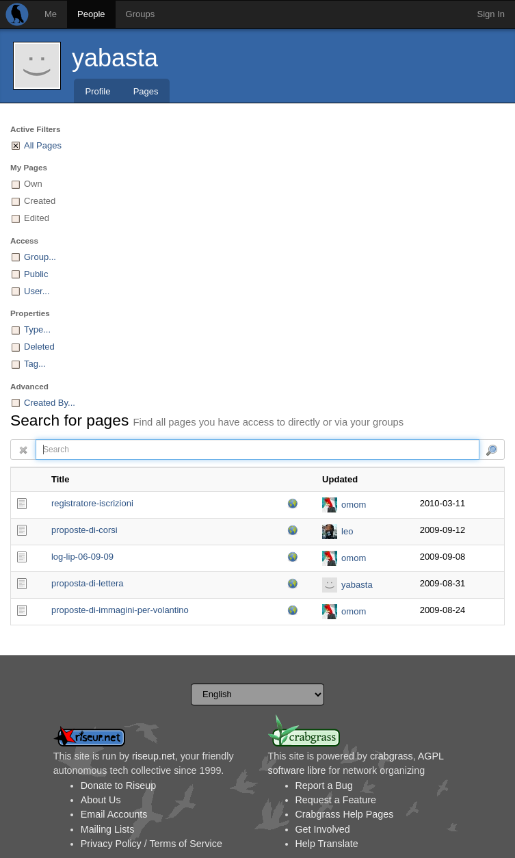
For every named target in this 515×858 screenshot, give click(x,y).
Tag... (35, 364)
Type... (37, 329)
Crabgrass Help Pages (344, 814)
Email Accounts (114, 814)
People (91, 14)
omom (353, 504)
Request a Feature (335, 799)
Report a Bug (324, 785)
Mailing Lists (108, 829)
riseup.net (153, 756)
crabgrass (391, 756)
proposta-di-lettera (87, 583)
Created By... (49, 403)
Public (36, 274)
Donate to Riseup (118, 785)
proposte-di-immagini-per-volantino (120, 610)
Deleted (39, 346)
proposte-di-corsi (84, 530)
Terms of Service (185, 843)
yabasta (115, 58)
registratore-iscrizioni (92, 503)
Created (39, 201)
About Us (101, 799)
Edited (36, 218)
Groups (140, 14)
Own (33, 184)
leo (347, 531)
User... (37, 291)
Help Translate (326, 843)
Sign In (491, 14)
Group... (40, 257)
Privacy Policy (111, 843)
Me (50, 14)
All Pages (43, 145)
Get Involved (322, 829)
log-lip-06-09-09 (82, 556)
